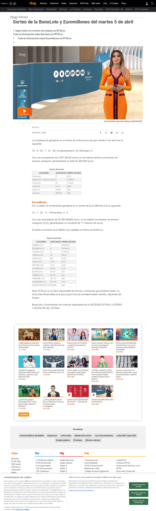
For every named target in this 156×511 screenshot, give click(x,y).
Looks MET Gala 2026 (126, 435)
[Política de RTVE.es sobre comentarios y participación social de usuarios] (135, 493)
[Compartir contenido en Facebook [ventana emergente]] (100, 132)
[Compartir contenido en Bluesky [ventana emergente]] (111, 132)
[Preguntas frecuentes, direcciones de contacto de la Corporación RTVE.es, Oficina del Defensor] (117, 493)
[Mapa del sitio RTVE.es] (105, 493)
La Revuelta (66, 435)
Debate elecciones (82, 435)
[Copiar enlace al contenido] (122, 132)
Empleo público (63, 440)
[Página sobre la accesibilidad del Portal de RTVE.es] (91, 493)
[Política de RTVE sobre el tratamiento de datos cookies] (53, 493)
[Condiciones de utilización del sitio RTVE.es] (15, 493)
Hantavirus (52, 435)
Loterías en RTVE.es (54, 30)
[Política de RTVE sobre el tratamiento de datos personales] (32, 493)
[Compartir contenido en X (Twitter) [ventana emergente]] (106, 132)
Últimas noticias (92, 440)
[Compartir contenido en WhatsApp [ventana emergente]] (117, 132)
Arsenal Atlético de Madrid (32, 435)
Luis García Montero (104, 435)
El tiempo (78, 440)
